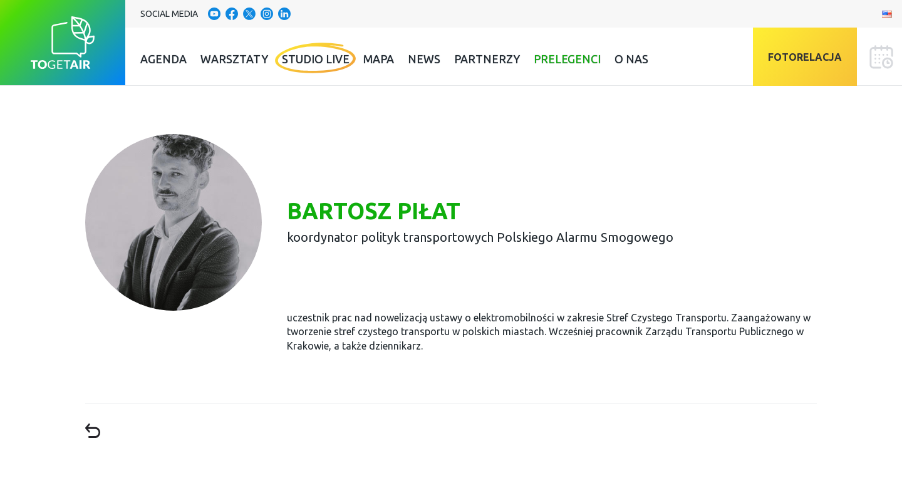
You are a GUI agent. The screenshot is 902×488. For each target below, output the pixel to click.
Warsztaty (234, 59)
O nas (631, 59)
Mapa (378, 59)
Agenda (163, 59)
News (424, 59)
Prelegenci (567, 59)
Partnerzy (487, 59)
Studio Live (316, 59)
